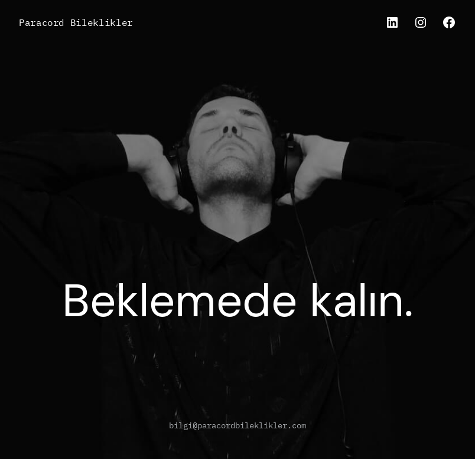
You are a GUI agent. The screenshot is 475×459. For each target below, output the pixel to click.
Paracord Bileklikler (76, 22)
